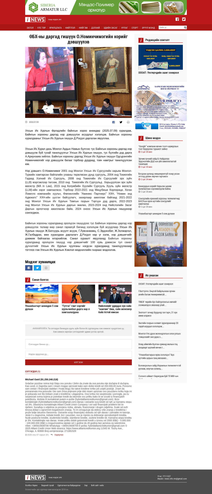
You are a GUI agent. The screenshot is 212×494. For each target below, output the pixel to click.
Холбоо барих (31, 485)
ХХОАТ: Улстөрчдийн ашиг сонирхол (158, 72)
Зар (86, 485)
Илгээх (78, 362)
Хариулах (58, 435)
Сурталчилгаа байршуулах (69, 485)
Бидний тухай (47, 485)
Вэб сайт (95, 485)
